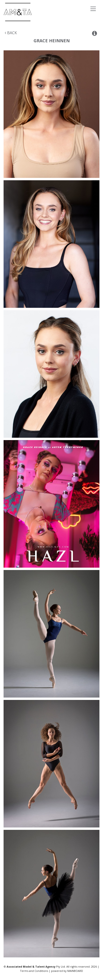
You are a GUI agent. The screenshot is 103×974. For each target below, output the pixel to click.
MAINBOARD (75, 971)
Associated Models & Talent (36, 12)
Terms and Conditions (34, 971)
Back (11, 32)
